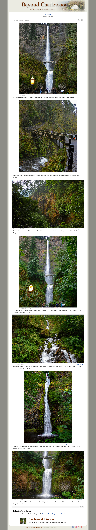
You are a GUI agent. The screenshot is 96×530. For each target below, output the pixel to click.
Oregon (48, 14)
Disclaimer (39, 527)
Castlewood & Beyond (42, 519)
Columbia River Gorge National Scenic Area (55, 514)
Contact (28, 527)
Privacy (33, 527)
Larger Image (80, 228)
